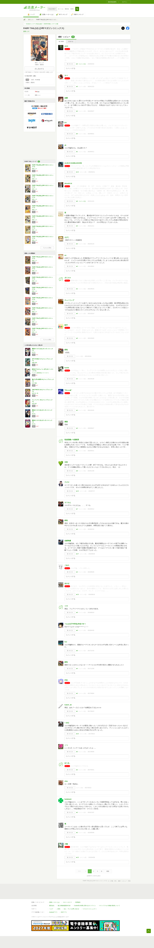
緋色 (66, 350)
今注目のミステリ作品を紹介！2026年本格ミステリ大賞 (42, 24)
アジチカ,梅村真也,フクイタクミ (40, 372)
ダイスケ (67, 278)
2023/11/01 (91, 201)
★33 (77, 594)
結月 (66, 325)
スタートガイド (67, 902)
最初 (79, 871)
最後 (108, 871)
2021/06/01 (91, 266)
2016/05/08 (91, 832)
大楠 (66, 844)
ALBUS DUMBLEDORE (73, 163)
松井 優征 (34, 383)
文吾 (66, 462)
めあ (66, 680)
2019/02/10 (91, 529)
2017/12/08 (91, 668)
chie (66, 781)
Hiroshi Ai (68, 183)
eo (65, 255)
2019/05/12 (91, 509)
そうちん (67, 502)
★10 (77, 172)
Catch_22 (68, 705)
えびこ (66, 237)
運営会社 (51, 905)
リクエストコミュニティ (90, 909)
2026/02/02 (91, 64)
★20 (77, 734)
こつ (66, 745)
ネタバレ (70, 41)
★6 (77, 201)
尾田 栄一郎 (35, 393)
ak (65, 145)
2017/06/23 (91, 711)
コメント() (82, 64)
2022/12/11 (91, 226)
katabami (67, 799)
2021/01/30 (91, 378)
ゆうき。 (67, 763)
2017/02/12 (88, 787)
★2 (77, 111)
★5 (77, 86)
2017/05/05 (91, 751)
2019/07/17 (91, 491)
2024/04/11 (91, 151)
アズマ (66, 482)
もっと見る (47, 247)
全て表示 (61, 41)
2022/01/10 (91, 243)
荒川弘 (34, 352)
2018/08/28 (91, 572)
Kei (65, 642)
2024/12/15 (91, 86)
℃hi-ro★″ (68, 390)
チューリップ (69, 300)
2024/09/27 (91, 111)
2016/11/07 (91, 812)
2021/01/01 (91, 410)
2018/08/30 (91, 554)
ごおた (66, 565)
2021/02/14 (88, 356)
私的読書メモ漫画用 (71, 439)
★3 (77, 64)
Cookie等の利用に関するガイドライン (85, 905)
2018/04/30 (91, 630)
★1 (77, 151)
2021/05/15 (91, 288)
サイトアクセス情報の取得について (109, 905)
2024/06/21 (91, 133)
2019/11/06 (91, 470)
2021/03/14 (91, 313)
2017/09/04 (91, 693)
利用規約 (77, 902)
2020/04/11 (91, 450)
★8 (77, 471)
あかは (66, 583)
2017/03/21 (91, 769)
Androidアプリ (53, 912)
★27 (77, 554)
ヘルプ (51, 909)
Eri (65, 122)
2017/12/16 (91, 650)
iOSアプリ (64, 912)
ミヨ (66, 606)
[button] (77, 9)
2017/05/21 (91, 733)
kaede (66, 368)
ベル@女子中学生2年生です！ (75, 624)
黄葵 (66, 422)
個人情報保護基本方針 (64, 905)
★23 (77, 491)
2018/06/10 (91, 612)
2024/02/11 (91, 172)
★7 (77, 509)
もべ (66, 75)
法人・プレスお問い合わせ (71, 909)
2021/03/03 (91, 338)
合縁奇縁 (67, 541)
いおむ (66, 723)
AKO (66, 46)
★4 (77, 133)
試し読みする (39, 69)
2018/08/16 (91, 594)
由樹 (66, 98)
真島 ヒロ (30, 19)
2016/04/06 (91, 857)
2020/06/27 (91, 428)
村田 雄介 (34, 403)
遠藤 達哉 (34, 362)
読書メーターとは (54, 902)
